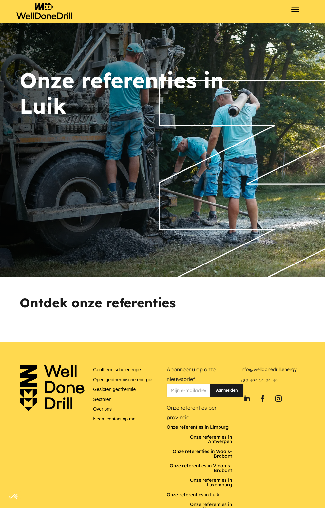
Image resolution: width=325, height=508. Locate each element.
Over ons (102, 409)
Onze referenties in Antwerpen (211, 439)
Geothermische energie (117, 369)
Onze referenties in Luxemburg (211, 483)
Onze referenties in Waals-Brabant (202, 454)
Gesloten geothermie (114, 389)
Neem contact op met (115, 419)
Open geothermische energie (122, 379)
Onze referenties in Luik (193, 495)
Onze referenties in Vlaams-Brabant (201, 468)
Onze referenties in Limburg (198, 427)
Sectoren (102, 399)
